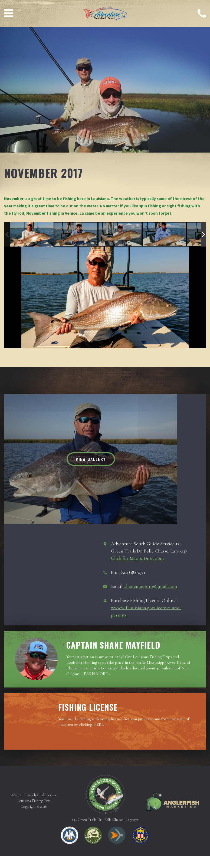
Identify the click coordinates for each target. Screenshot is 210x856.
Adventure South (105, 14)
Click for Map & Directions (137, 558)
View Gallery (91, 459)
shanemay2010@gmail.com (150, 586)
